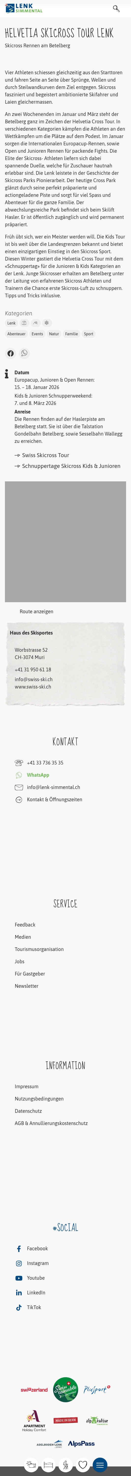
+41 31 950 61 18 (33, 669)
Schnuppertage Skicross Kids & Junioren (67, 466)
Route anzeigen (29, 612)
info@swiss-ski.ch (34, 679)
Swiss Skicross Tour (42, 455)
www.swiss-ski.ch (33, 686)
